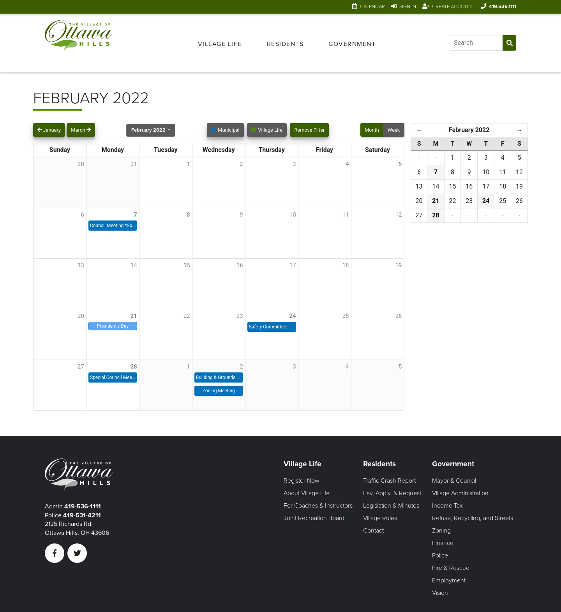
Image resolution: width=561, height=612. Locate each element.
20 (81, 315)
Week (394, 130)
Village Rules (380, 518)
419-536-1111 (82, 506)
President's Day (113, 326)
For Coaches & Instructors (318, 506)
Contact (373, 530)
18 (345, 265)
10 (292, 214)
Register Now (301, 481)
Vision (440, 593)
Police (440, 555)
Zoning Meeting (219, 390)
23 (239, 315)
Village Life (266, 130)
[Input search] (476, 43)
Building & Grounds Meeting (219, 377)
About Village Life (307, 493)
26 (398, 315)
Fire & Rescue (450, 568)
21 (134, 315)
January (49, 130)
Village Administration (460, 493)
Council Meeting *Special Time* (113, 225)
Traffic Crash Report (389, 481)
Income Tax (447, 506)
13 (81, 265)
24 (292, 315)
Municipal (225, 130)
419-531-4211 (82, 515)
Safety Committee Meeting (272, 327)
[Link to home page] (78, 43)
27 (81, 366)
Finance (442, 543)
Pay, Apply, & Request (392, 493)
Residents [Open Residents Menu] (285, 44)
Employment (449, 580)
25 (345, 315)
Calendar (372, 7)
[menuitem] (220, 43)
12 (398, 214)
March (80, 130)
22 (186, 315)
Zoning (441, 530)
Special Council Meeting (113, 377)
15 (186, 265)
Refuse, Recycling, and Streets (472, 518)
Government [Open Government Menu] (352, 44)
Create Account (453, 7)
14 (134, 265)
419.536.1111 (502, 7)
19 (398, 265)
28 (134, 366)
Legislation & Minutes (391, 506)
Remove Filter (309, 130)
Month (372, 130)
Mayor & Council (454, 481)
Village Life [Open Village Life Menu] (220, 44)
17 (292, 265)
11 (345, 214)
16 (239, 265)
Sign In (407, 7)
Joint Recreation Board (314, 518)
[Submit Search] (509, 43)
